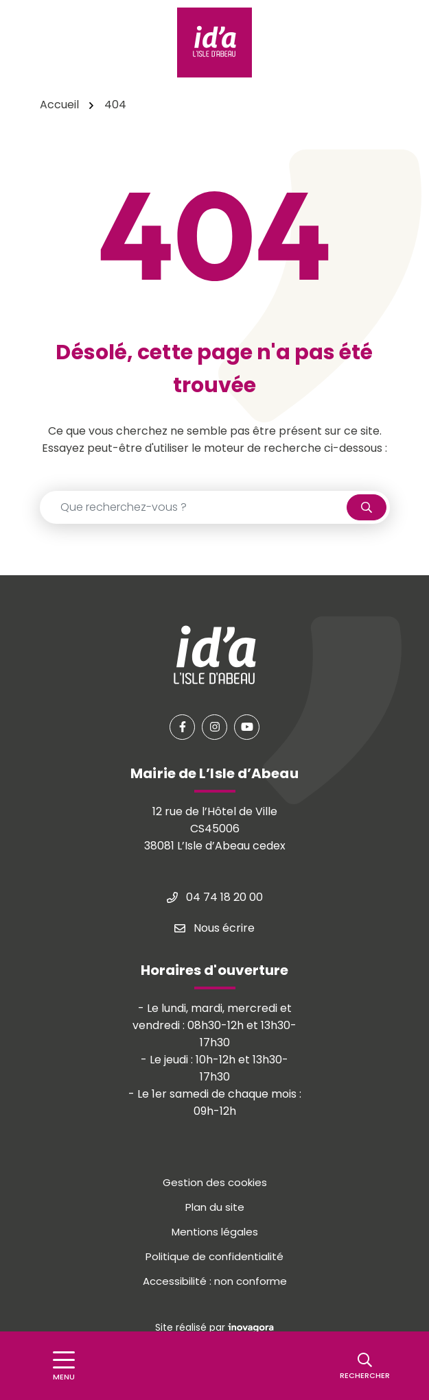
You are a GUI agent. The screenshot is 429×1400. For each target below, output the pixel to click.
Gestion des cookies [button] (215, 1182)
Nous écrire (214, 928)
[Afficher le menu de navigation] (64, 1366)
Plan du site (214, 1207)
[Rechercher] (365, 1366)
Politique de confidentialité (214, 1256)
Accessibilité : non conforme (215, 1281)
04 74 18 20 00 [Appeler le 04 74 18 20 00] (215, 897)
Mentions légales (215, 1231)
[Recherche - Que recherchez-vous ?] (193, 507)
